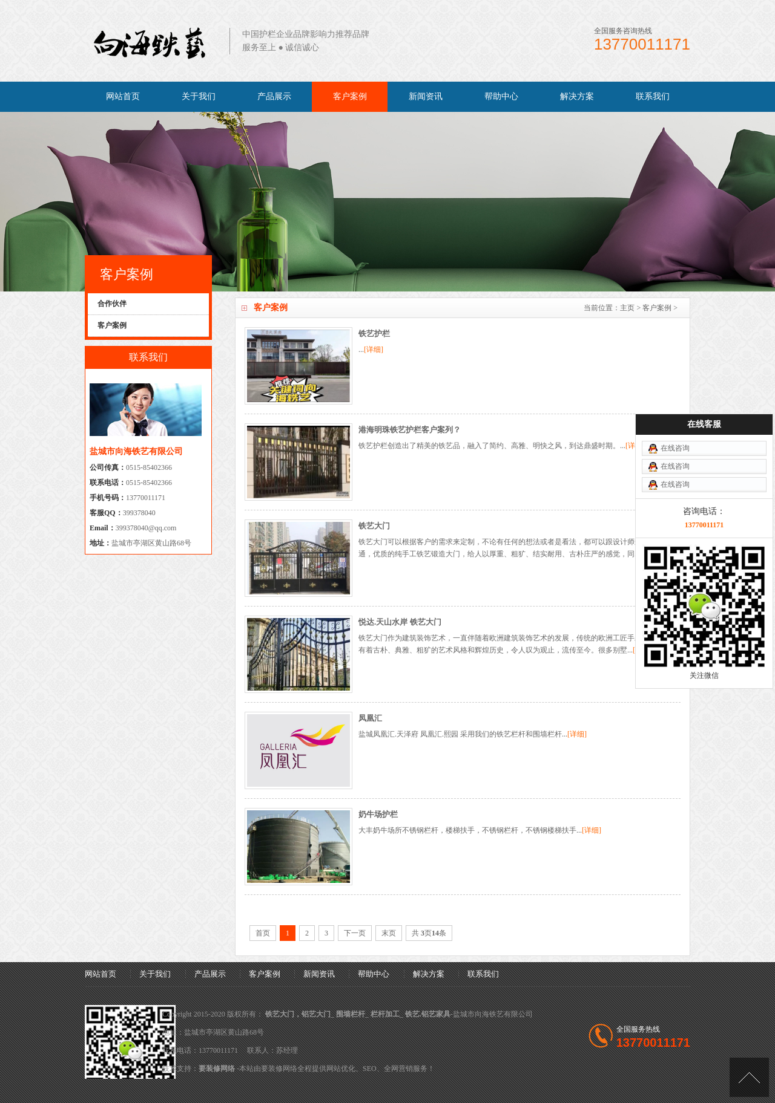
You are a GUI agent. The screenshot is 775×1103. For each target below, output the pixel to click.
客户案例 (350, 96)
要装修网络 (217, 1068)
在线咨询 (675, 387)
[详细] (373, 349)
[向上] (749, 1077)
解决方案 (577, 96)
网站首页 (123, 96)
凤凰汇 (370, 718)
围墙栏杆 (350, 1014)
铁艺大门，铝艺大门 (298, 1014)
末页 (388, 933)
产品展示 (274, 96)
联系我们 (653, 96)
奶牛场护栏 (378, 814)
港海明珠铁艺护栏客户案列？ (409, 429)
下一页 (355, 933)
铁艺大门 (374, 525)
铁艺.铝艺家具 (427, 1014)
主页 (627, 308)
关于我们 (199, 96)
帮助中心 (501, 96)
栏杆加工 (385, 1014)
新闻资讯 (426, 96)
